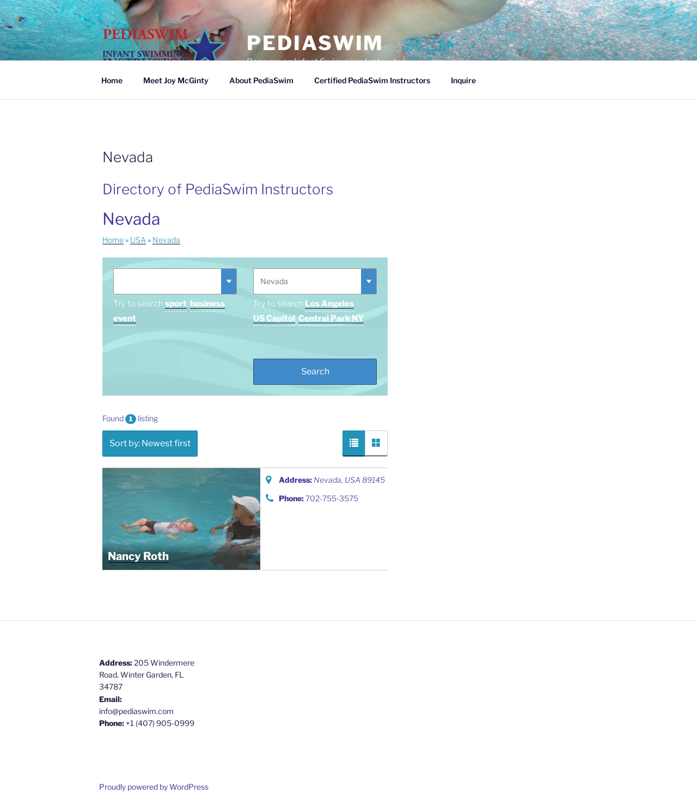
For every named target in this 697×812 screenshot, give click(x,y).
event (124, 318)
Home (112, 80)
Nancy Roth (138, 556)
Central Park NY (331, 318)
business (207, 304)
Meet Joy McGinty (176, 80)
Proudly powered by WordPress (154, 786)
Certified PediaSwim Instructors (372, 80)
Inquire (463, 80)
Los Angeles (329, 304)
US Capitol (274, 318)
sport (176, 304)
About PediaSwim (261, 80)
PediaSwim (315, 43)
